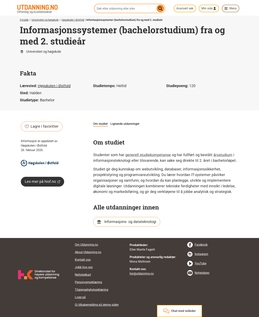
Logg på (80, 297)
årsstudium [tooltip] (222, 155)
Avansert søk (184, 8)
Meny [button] (233, 8)
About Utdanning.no (88, 252)
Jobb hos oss (84, 267)
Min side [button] (207, 8)
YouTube (200, 263)
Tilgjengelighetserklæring (91, 289)
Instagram (201, 254)
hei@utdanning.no (142, 273)
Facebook (201, 244)
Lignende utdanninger (124, 124)
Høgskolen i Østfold (73, 19)
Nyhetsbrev (202, 273)
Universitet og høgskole (45, 19)
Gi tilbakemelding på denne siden (97, 304)
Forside (24, 19)
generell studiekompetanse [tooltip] (148, 155)
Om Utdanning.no (86, 244)
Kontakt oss (83, 259)
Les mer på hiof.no (42, 181)
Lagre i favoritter (42, 126)
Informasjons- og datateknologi (130, 221)
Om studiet (100, 124)
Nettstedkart (83, 274)
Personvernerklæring (88, 282)
